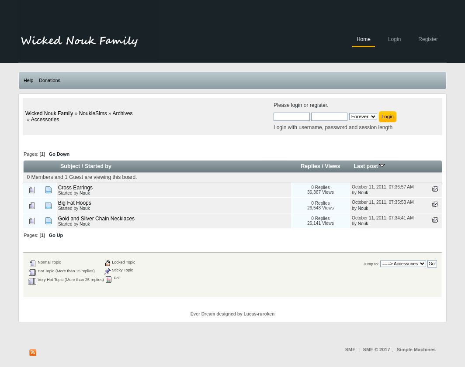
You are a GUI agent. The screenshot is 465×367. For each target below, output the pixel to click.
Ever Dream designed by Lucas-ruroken (233, 314)
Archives (122, 113)
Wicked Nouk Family (49, 113)
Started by (98, 166)
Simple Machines (416, 349)
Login (394, 39)
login (296, 105)
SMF (350, 349)
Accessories (45, 120)
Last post (369, 166)
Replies (310, 166)
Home (364, 39)
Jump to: (370, 264)
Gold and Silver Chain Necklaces (96, 219)
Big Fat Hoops (74, 203)
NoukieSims (93, 113)
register (318, 105)
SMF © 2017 (376, 349)
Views (332, 166)
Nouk (85, 193)
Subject (70, 166)
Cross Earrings (75, 188)
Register (428, 39)
